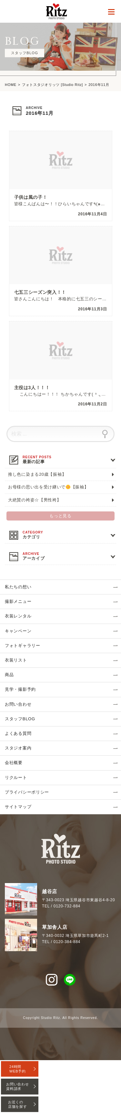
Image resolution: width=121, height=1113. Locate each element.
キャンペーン (18, 630)
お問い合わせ (18, 704)
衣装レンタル (18, 616)
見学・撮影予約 (20, 689)
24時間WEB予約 (17, 1069)
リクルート (16, 777)
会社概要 (14, 762)
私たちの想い (18, 586)
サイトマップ (18, 806)
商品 (9, 674)
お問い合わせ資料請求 (17, 1086)
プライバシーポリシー (27, 792)
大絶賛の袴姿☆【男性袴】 (34, 499)
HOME (10, 85)
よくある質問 (18, 733)
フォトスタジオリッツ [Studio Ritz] (52, 85)
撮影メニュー (18, 601)
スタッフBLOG (20, 718)
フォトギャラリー (22, 645)
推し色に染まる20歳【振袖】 (37, 474)
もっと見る (60, 516)
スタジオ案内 (18, 748)
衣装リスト (16, 660)
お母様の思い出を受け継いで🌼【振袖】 (48, 487)
